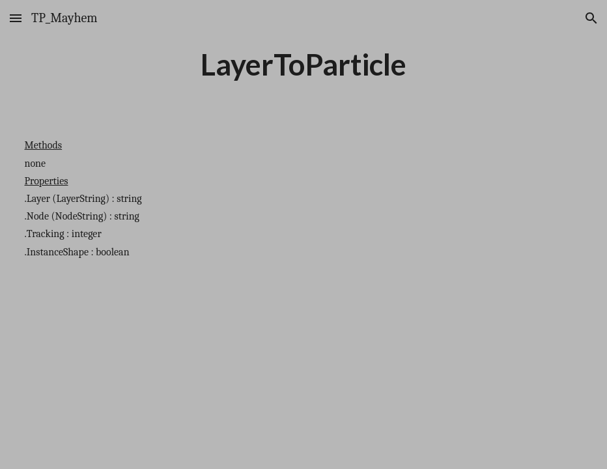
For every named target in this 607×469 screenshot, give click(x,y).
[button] (15, 18)
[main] (304, 64)
